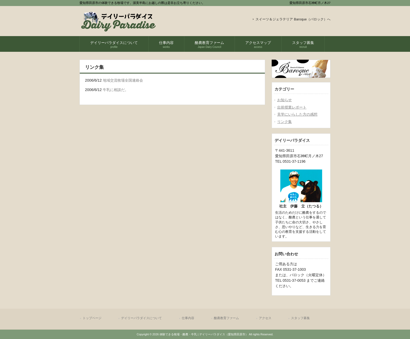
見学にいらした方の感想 (297, 114)
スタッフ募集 (300, 318)
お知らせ (284, 100)
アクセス (265, 318)
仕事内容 (188, 318)
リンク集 (284, 122)
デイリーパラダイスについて (141, 318)
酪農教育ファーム (226, 318)
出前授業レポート (291, 107)
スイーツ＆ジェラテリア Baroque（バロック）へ (293, 19)
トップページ (92, 318)
